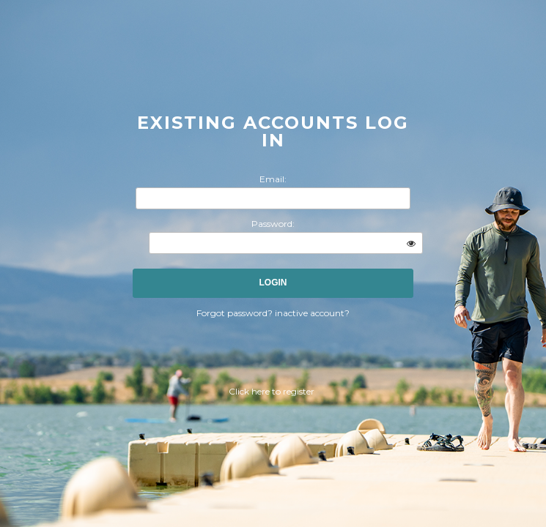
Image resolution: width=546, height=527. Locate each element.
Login (273, 282)
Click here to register (271, 391)
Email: (273, 178)
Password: (273, 223)
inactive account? (312, 312)
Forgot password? (235, 312)
